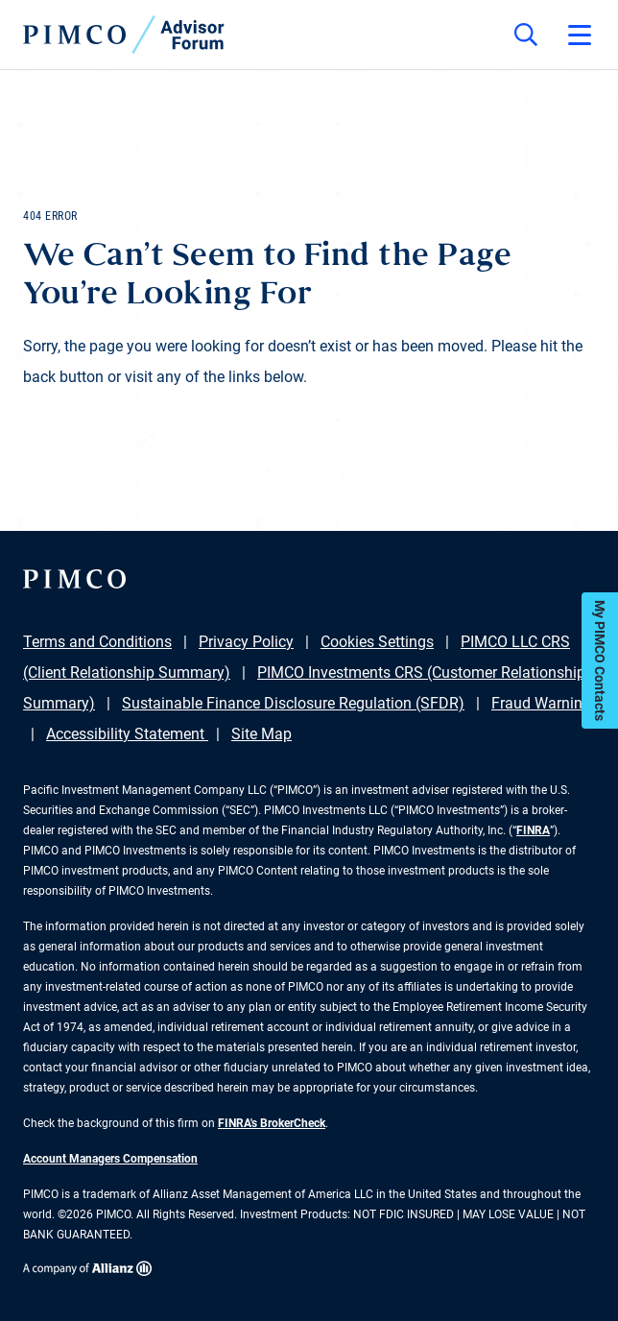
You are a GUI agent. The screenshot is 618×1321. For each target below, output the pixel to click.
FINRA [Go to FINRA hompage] (533, 830)
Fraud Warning (541, 703)
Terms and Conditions (97, 642)
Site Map (261, 734)
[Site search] (526, 34)
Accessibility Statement (127, 734)
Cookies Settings (377, 642)
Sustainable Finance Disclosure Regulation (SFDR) (293, 703)
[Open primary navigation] (579, 34)
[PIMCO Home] (124, 34)
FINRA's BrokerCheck (271, 1123)
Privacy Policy (246, 642)
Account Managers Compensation (110, 1158)
